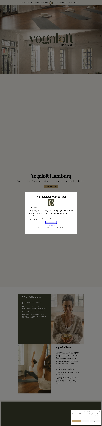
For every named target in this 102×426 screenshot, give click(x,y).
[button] (99, 411)
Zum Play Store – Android (51, 222)
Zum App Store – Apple (51, 225)
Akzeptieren (76, 421)
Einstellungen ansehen (95, 421)
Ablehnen (85, 421)
